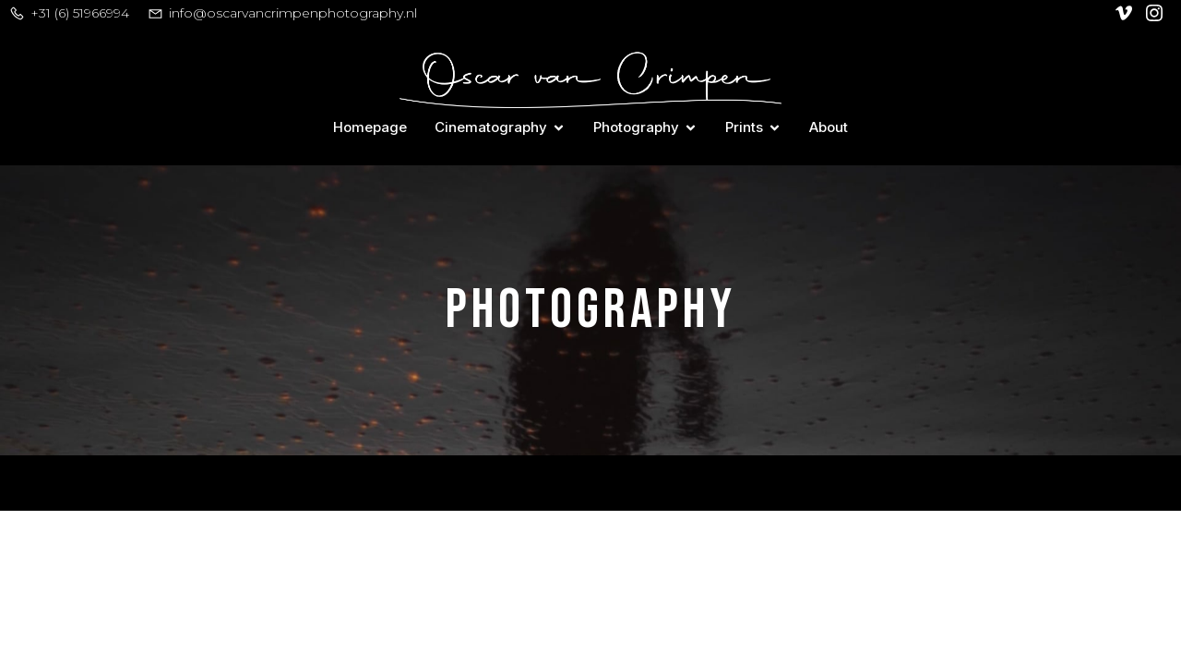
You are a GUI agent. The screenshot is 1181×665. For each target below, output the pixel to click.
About (828, 127)
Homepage (370, 127)
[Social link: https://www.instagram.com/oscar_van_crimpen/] (1156, 13)
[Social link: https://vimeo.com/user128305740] (1126, 13)
